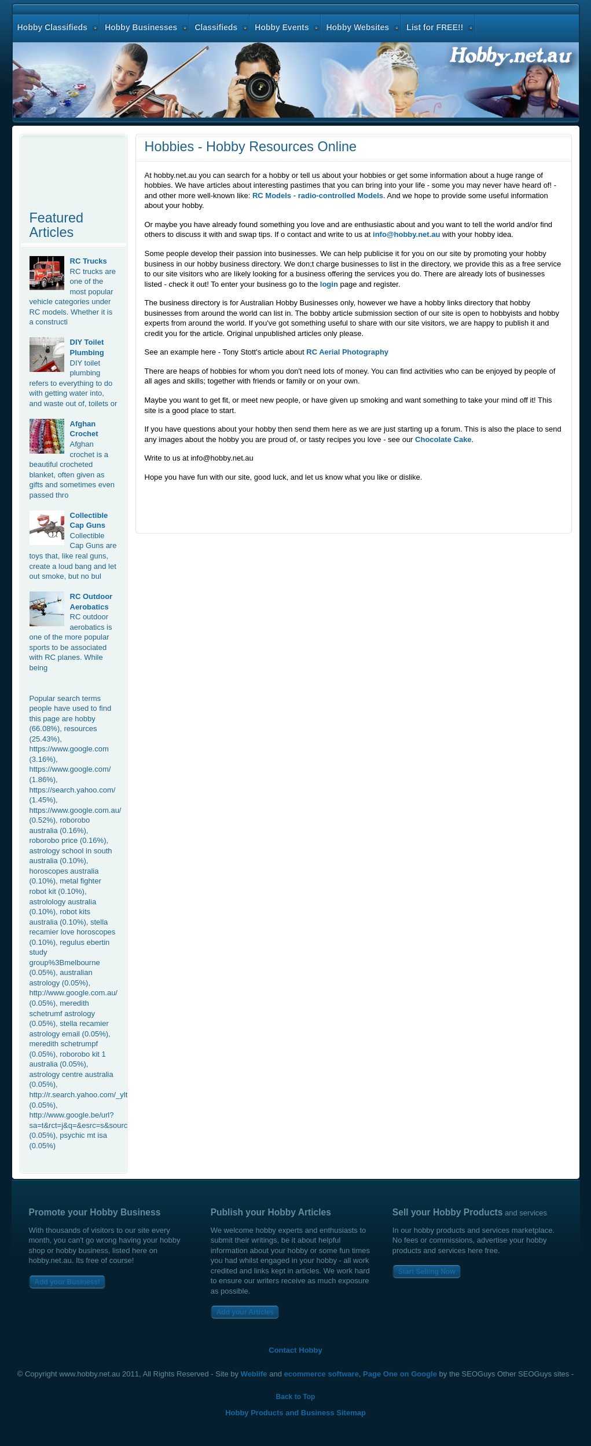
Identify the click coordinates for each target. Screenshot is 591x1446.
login (329, 284)
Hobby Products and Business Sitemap (295, 1412)
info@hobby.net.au (406, 234)
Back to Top (295, 1397)
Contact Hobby (295, 1350)
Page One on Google (400, 1374)
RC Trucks (88, 261)
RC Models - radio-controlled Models (317, 195)
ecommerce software (321, 1374)
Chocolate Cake (443, 439)
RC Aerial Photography (347, 352)
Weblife (254, 1374)
